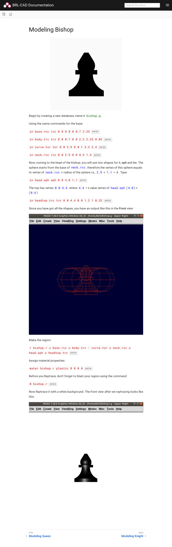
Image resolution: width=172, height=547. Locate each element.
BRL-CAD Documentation (28, 5)
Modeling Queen (40, 536)
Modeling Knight (132, 536)
